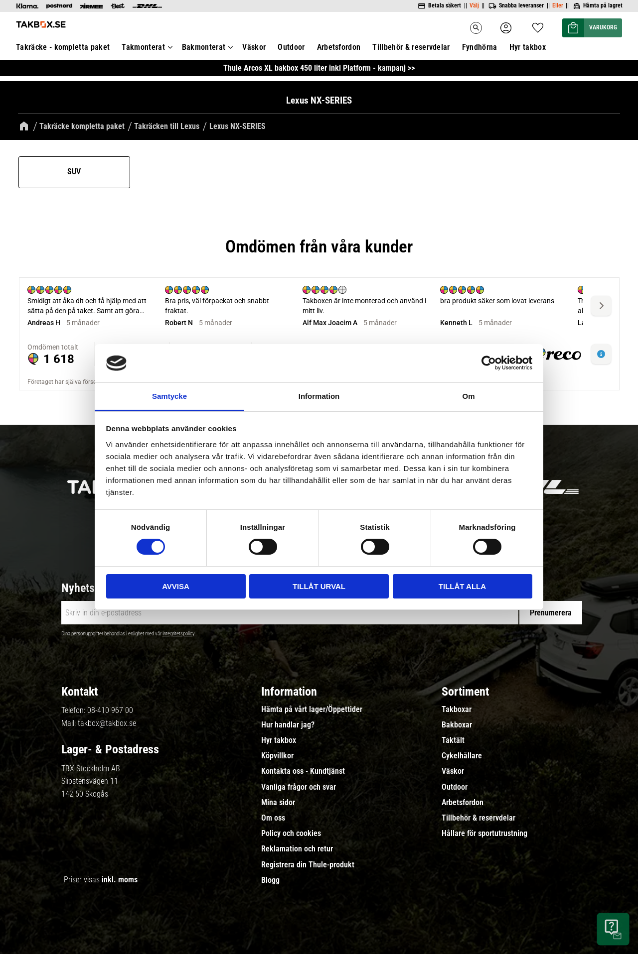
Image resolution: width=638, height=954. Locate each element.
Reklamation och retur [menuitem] (297, 847)
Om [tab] (468, 396)
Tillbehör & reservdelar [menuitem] (478, 817)
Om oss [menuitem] (273, 817)
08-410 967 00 (110, 709)
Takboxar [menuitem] (457, 708)
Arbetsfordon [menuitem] (462, 801)
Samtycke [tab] (169, 396)
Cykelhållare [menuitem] (462, 754)
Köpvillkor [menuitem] (277, 754)
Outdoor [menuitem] (455, 785)
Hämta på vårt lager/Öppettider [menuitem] (311, 708)
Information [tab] (319, 396)
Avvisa (175, 586)
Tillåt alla (462, 586)
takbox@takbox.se (107, 721)
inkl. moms (120, 878)
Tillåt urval (319, 586)
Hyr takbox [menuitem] (278, 739)
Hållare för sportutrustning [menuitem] (484, 832)
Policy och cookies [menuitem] (291, 832)
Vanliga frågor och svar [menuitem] (298, 785)
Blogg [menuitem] (270, 878)
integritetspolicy (178, 632)
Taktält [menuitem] (453, 739)
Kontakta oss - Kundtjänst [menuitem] (303, 770)
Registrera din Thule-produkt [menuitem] (307, 863)
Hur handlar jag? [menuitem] (288, 723)
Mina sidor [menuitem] (278, 801)
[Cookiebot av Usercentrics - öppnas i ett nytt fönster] (488, 363)
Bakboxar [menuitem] (457, 723)
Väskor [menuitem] (453, 770)
